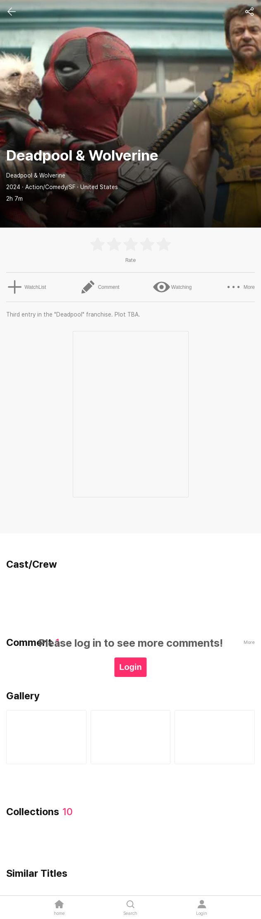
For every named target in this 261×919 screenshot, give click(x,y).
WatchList (24, 287)
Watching (173, 287)
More (241, 287)
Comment (99, 287)
